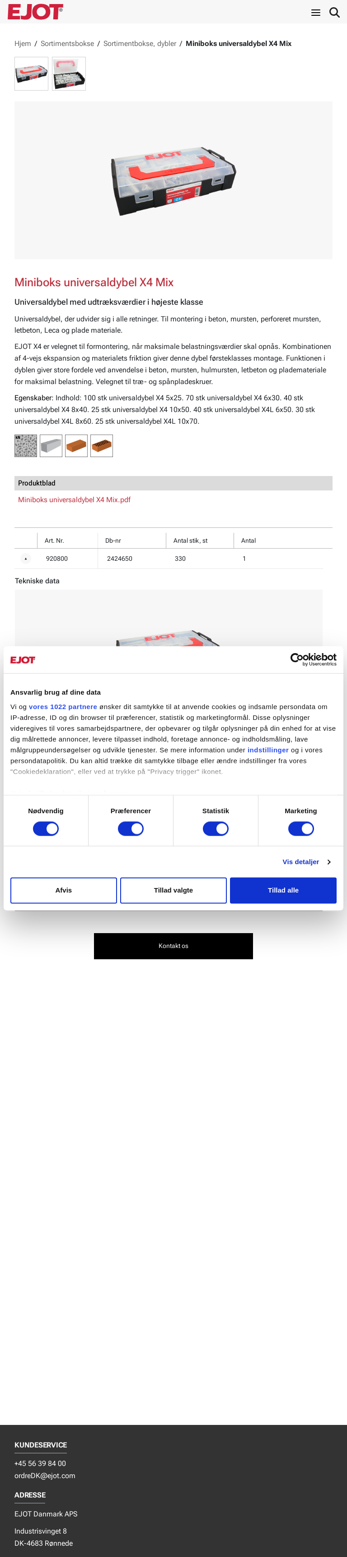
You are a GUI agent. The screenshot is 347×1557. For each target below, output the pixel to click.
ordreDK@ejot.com (44, 1475)
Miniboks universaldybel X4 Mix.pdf (74, 499)
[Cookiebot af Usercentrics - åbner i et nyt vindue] (297, 659)
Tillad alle (283, 890)
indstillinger (268, 750)
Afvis (63, 890)
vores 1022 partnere (63, 706)
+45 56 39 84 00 (40, 1463)
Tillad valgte (173, 890)
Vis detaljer (301, 862)
